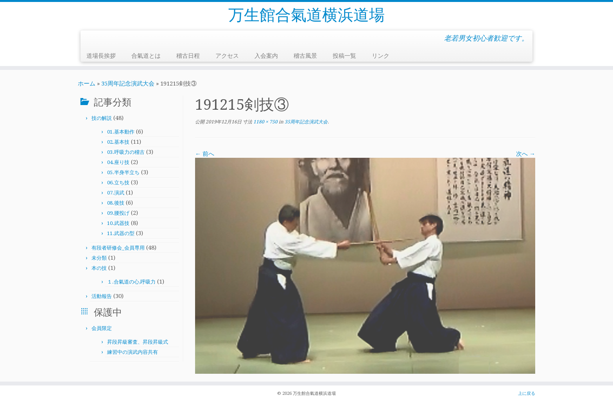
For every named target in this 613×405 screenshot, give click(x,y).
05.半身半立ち (123, 172)
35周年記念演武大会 (127, 83)
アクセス (227, 55)
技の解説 (101, 118)
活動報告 (101, 296)
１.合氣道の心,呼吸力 (131, 282)
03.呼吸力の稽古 (126, 152)
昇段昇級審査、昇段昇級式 (137, 342)
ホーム (86, 83)
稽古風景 (305, 55)
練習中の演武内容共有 (132, 352)
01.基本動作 (120, 132)
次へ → (525, 153)
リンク (380, 55)
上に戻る (526, 393)
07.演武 (115, 193)
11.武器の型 (120, 233)
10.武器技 (118, 223)
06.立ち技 (118, 183)
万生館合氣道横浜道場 (306, 15)
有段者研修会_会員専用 (118, 248)
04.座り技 (118, 162)
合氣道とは (146, 55)
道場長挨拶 (101, 55)
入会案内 (266, 55)
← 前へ (204, 153)
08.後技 (115, 203)
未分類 (99, 258)
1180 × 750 (265, 122)
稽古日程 (188, 55)
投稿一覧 (344, 55)
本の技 (99, 268)
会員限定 (101, 328)
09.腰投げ (118, 213)
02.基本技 (118, 142)
